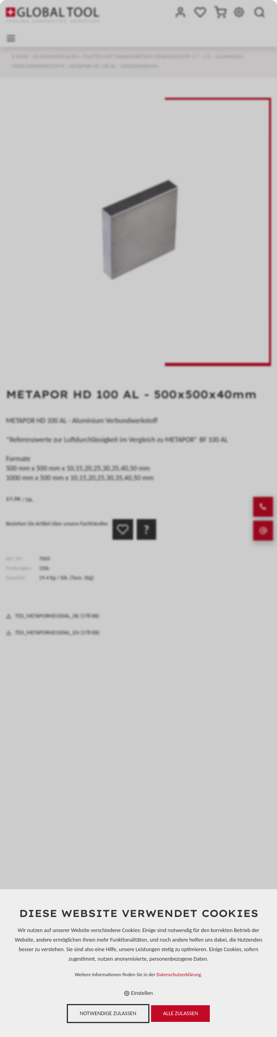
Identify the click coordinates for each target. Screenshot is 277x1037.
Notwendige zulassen (108, 1013)
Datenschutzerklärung (179, 974)
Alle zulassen (180, 1013)
